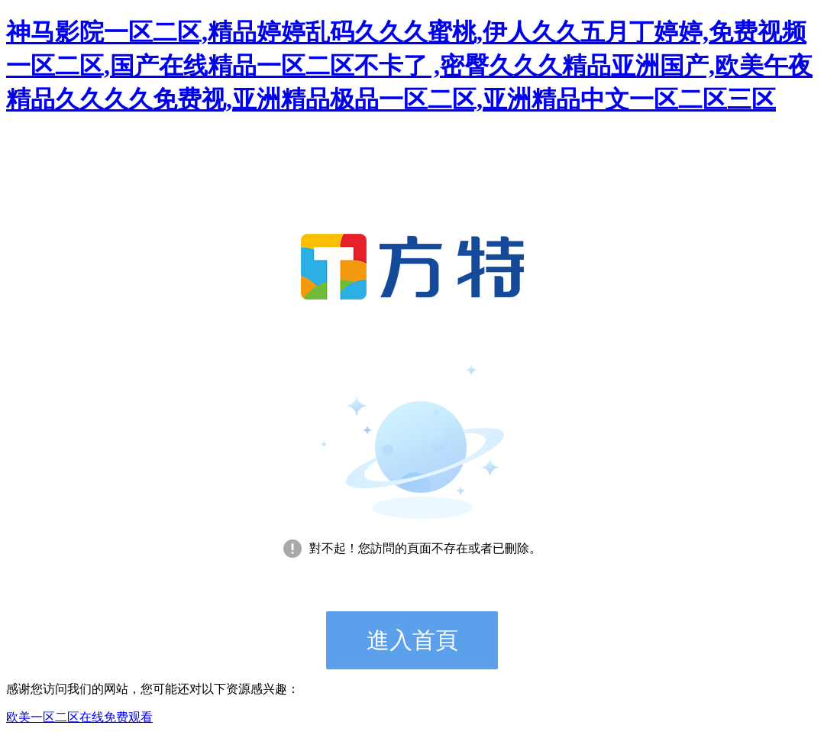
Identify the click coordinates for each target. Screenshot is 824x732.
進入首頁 (412, 640)
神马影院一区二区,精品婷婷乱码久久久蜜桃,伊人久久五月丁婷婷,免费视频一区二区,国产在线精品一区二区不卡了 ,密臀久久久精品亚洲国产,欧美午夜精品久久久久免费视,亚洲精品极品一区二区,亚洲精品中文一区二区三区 (409, 65)
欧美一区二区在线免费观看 (79, 717)
